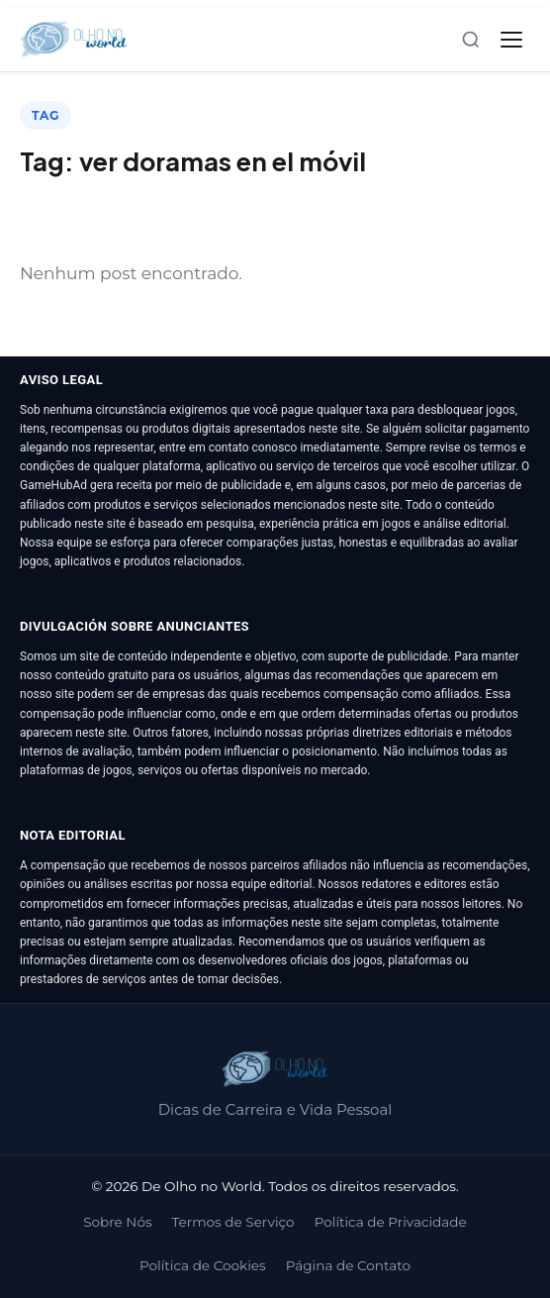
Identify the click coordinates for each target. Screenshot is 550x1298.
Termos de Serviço (233, 1222)
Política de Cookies (202, 1265)
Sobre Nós (117, 1222)
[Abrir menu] (511, 39)
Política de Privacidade (391, 1222)
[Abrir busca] (471, 39)
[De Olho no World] (74, 39)
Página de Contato (348, 1265)
